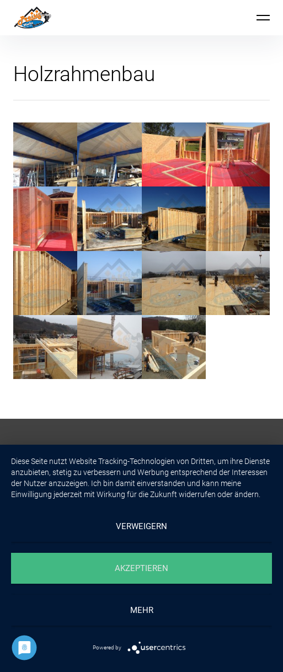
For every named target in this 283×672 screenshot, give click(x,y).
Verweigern (141, 526)
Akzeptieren (141, 568)
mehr (141, 610)
